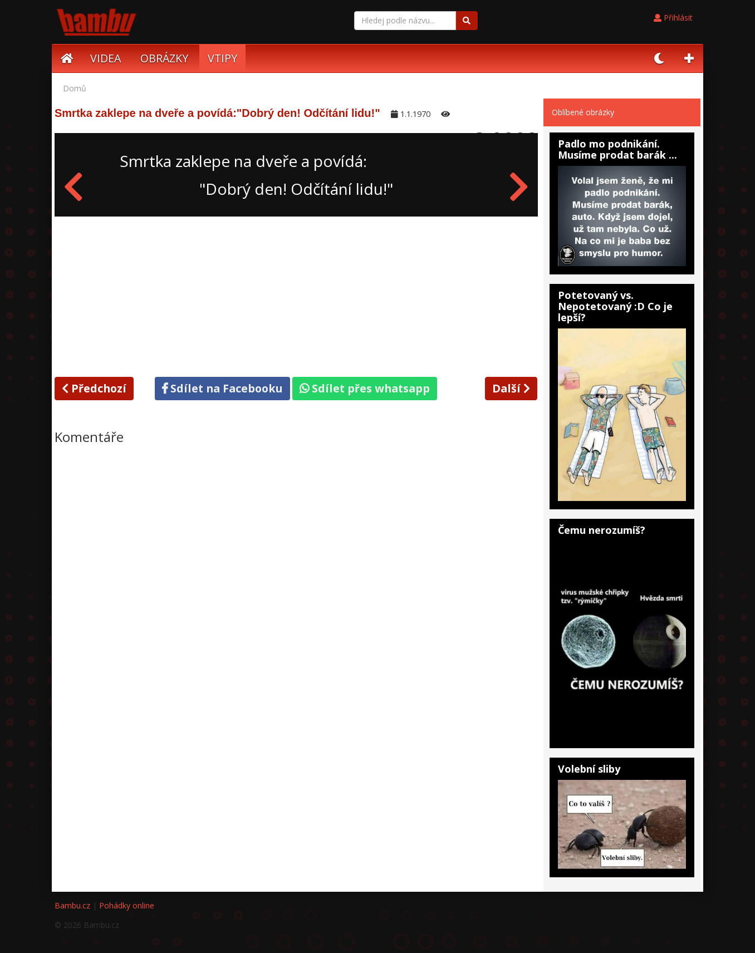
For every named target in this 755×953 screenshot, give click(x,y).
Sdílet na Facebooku (222, 388)
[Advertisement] (296, 294)
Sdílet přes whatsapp (365, 388)
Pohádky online (126, 905)
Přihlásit (673, 17)
